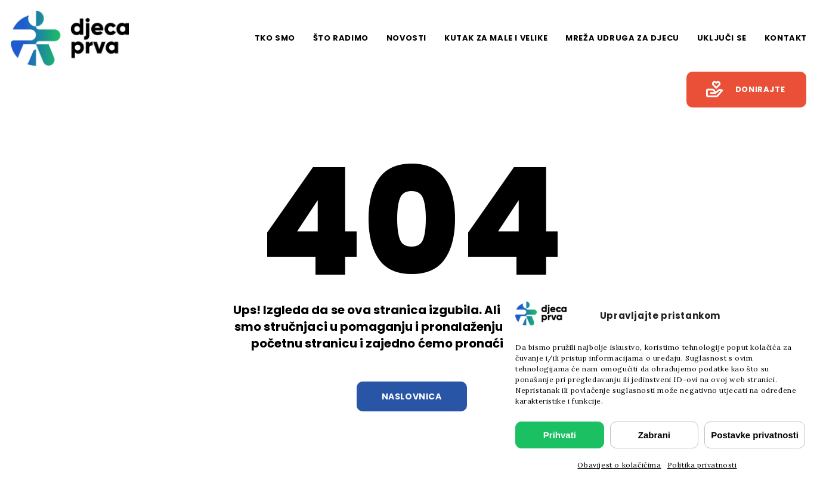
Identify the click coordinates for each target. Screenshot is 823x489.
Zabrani (654, 435)
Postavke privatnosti (755, 435)
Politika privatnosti (702, 464)
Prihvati (559, 435)
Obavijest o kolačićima (619, 464)
